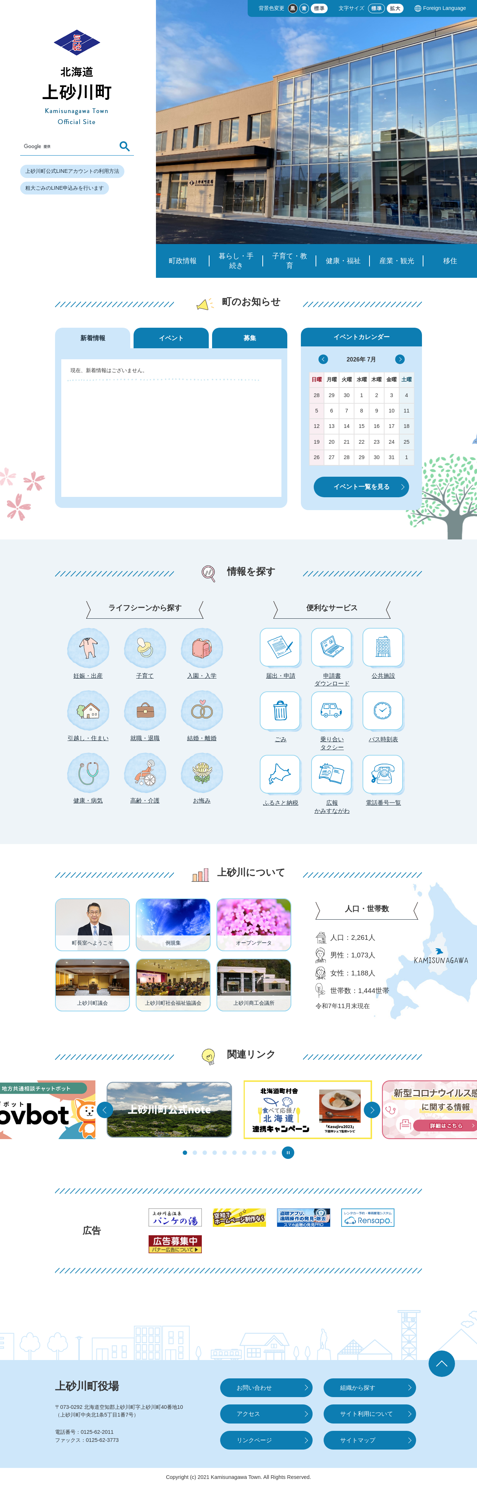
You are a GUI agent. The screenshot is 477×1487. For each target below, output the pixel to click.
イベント (171, 338)
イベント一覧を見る (362, 486)
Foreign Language (444, 8)
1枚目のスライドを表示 (185, 1152)
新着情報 (92, 338)
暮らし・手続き (236, 260)
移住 (450, 261)
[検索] (70, 146)
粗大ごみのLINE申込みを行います (64, 188)
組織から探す (357, 1388)
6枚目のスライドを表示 (234, 1152)
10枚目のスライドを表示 (274, 1152)
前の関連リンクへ (105, 1110)
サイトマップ (357, 1440)
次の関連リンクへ (372, 1110)
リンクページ (254, 1440)
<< (323, 359)
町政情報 (183, 261)
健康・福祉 (343, 261)
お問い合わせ (254, 1388)
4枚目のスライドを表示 (214, 1152)
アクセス (248, 1414)
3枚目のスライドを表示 (205, 1152)
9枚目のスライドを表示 (264, 1152)
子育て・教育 (289, 260)
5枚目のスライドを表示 (224, 1152)
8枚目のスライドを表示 (254, 1152)
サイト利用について (366, 1414)
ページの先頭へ (442, 1363)
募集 (250, 338)
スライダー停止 (288, 1152)
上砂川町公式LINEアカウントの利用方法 (72, 171)
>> (400, 359)
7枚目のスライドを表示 (244, 1152)
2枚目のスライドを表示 (195, 1152)
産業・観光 (396, 261)
